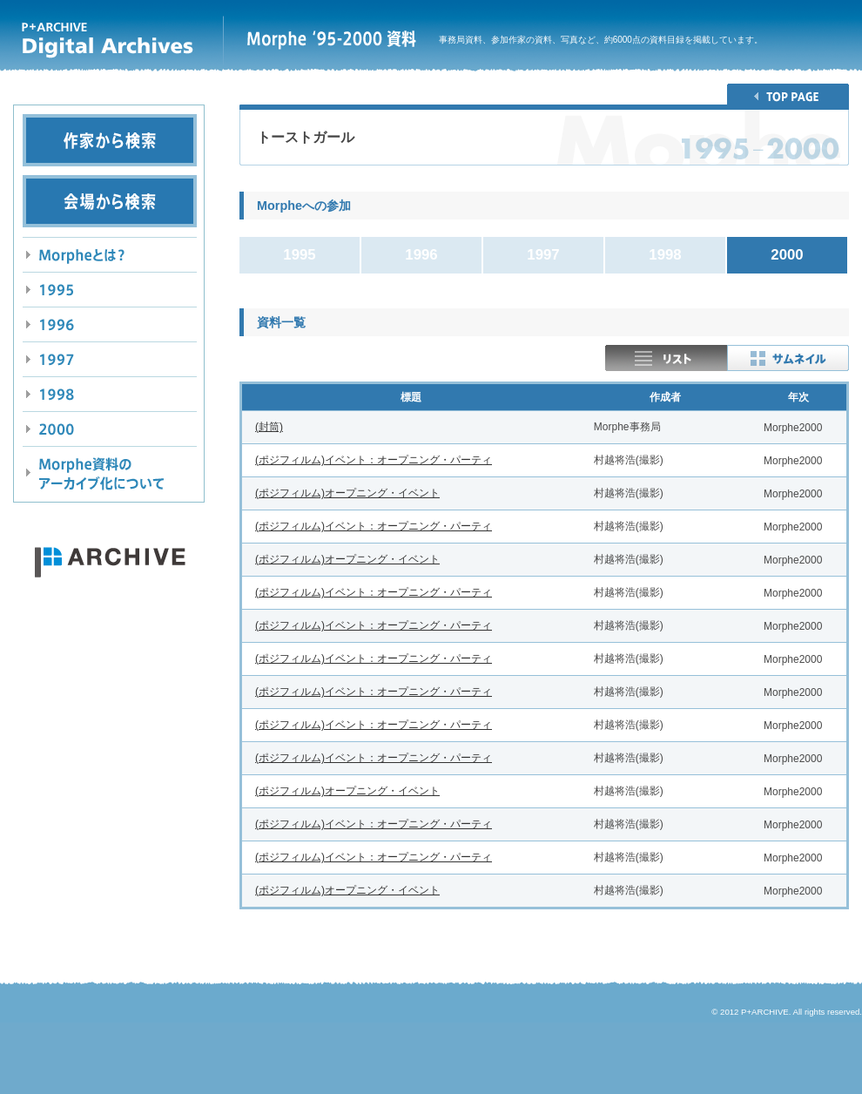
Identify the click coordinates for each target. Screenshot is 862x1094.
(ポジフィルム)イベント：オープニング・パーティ (373, 460)
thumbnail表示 (788, 358)
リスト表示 (666, 358)
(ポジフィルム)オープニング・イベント (347, 493)
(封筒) (269, 427)
